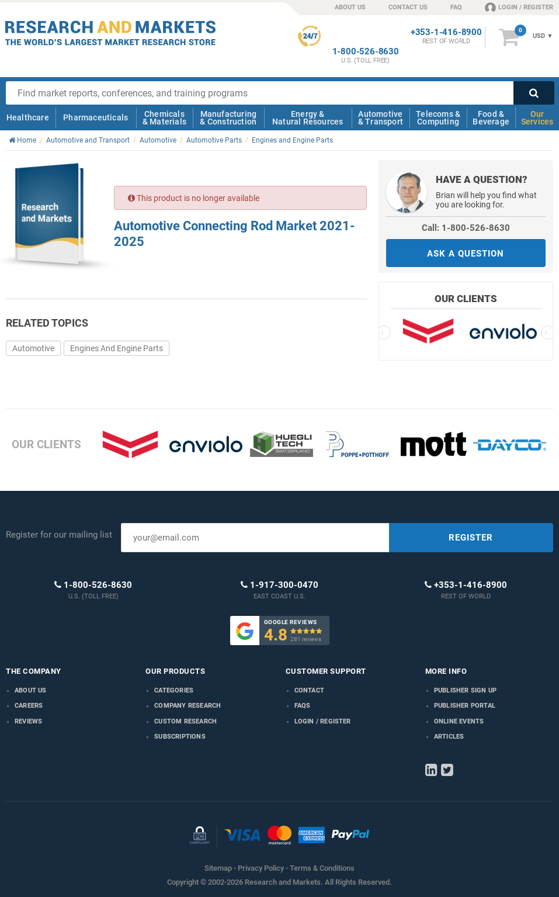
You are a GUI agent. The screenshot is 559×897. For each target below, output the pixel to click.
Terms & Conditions (322, 868)
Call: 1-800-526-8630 (466, 228)
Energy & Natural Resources (307, 117)
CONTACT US (408, 7)
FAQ (456, 7)
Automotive (33, 348)
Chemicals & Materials (164, 117)
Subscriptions (180, 736)
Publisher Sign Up (465, 690)
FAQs (302, 705)
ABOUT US (350, 7)
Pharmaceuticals (95, 117)
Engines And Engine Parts (116, 348)
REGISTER (471, 537)
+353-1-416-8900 (446, 32)
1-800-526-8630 (365, 52)
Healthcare (27, 117)
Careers (29, 705)
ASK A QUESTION (465, 253)
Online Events (459, 721)
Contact (309, 690)
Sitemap (218, 868)
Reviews (28, 721)
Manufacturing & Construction (228, 117)
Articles (449, 736)
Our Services (537, 117)
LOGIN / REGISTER (519, 7)
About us (31, 690)
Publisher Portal (464, 705)
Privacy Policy (261, 868)
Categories (173, 690)
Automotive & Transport (380, 117)
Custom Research (185, 721)
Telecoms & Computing (438, 117)
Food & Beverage (491, 117)
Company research (187, 705)
